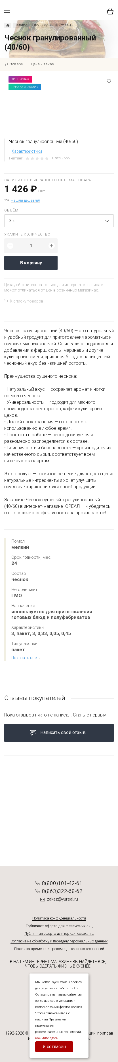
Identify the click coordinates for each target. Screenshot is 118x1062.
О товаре (15, 64)
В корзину (31, 263)
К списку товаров (26, 301)
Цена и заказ (42, 64)
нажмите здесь (46, 1038)
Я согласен (54, 1046)
